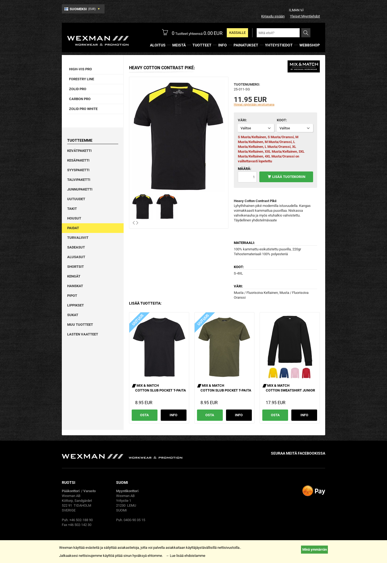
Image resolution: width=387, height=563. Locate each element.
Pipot (72, 296)
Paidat (73, 228)
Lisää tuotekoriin (288, 177)
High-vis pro (80, 69)
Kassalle (237, 33)
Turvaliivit (77, 238)
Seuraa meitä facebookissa (298, 453)
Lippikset (75, 305)
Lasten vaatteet (82, 334)
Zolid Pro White (83, 109)
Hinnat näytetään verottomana (254, 104)
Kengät (73, 276)
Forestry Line (81, 79)
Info (173, 415)
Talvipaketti (78, 180)
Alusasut (76, 257)
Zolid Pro (77, 89)
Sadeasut (76, 247)
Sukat (72, 315)
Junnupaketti (79, 189)
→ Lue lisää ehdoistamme (185, 556)
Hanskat (75, 286)
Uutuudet (76, 199)
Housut (74, 218)
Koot (281, 120)
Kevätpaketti (79, 151)
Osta (144, 415)
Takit (72, 209)
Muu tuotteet (80, 325)
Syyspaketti (78, 170)
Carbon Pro (80, 99)
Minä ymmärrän (314, 549)
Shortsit (75, 267)
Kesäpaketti (78, 160)
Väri (242, 120)
